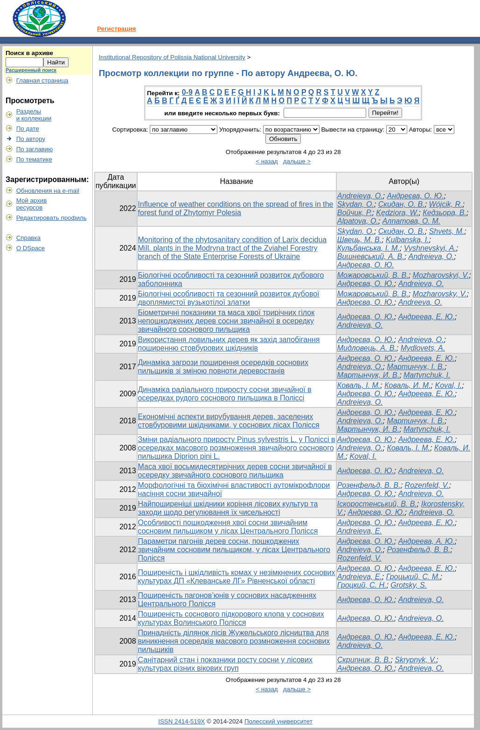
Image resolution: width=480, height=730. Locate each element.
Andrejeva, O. (421, 668)
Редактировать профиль (51, 217)
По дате (27, 128)
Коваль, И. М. (407, 385)
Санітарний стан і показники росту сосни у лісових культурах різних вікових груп (225, 664)
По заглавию (34, 149)
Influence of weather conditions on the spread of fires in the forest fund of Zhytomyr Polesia (236, 208)
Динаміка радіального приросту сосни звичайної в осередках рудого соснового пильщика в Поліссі (225, 394)
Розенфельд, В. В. (369, 485)
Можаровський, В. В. (373, 275)
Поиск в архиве (29, 52)
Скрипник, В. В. (364, 660)
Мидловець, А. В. (367, 348)
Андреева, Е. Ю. (426, 317)
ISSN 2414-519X (181, 721)
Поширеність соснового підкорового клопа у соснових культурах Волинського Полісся (231, 618)
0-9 (187, 92)
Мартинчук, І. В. (416, 367)
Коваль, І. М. (358, 385)
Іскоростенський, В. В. (377, 504)
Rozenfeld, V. (427, 485)
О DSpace (30, 248)
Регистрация (116, 28)
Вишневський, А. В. (370, 256)
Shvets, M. (447, 231)
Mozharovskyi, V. (441, 275)
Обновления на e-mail (47, 190)
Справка (28, 237)
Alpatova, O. (357, 221)
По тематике (34, 159)
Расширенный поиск (31, 70)
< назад (267, 161)
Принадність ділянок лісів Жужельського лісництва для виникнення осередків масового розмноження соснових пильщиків (234, 641)
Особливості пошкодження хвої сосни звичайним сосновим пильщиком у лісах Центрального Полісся (228, 527)
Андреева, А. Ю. (426, 541)
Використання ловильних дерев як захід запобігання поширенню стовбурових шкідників (229, 344)
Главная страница (42, 80)
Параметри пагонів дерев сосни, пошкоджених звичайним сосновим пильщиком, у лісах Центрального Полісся (234, 549)
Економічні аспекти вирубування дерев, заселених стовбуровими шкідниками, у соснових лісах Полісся (229, 421)
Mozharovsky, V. (440, 294)
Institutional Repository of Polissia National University (172, 57)
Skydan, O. (355, 204)
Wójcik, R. (446, 204)
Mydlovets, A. (423, 348)
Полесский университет (278, 721)
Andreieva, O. (360, 196)
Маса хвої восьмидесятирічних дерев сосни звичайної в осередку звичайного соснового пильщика (235, 471)
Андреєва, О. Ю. (415, 196)
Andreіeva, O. (421, 284)
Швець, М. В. (359, 240)
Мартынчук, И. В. (368, 375)
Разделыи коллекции (34, 115)
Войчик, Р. (354, 213)
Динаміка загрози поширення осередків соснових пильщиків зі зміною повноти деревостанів (223, 366)
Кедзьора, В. (444, 213)
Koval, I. (448, 385)
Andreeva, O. (420, 302)
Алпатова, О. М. (411, 221)
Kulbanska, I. (407, 240)
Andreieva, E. (359, 531)
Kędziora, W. (397, 213)
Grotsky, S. (408, 585)
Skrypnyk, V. (415, 660)
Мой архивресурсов (31, 204)
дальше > (297, 161)
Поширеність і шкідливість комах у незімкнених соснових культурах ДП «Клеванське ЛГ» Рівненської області (236, 577)
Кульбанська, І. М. (368, 248)
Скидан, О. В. (401, 204)
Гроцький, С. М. (413, 577)
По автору (30, 138)
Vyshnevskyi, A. (430, 248)
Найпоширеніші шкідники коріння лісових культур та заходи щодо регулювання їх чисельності (228, 508)
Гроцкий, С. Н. (362, 585)
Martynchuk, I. (426, 375)
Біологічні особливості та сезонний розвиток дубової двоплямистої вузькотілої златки (229, 298)
